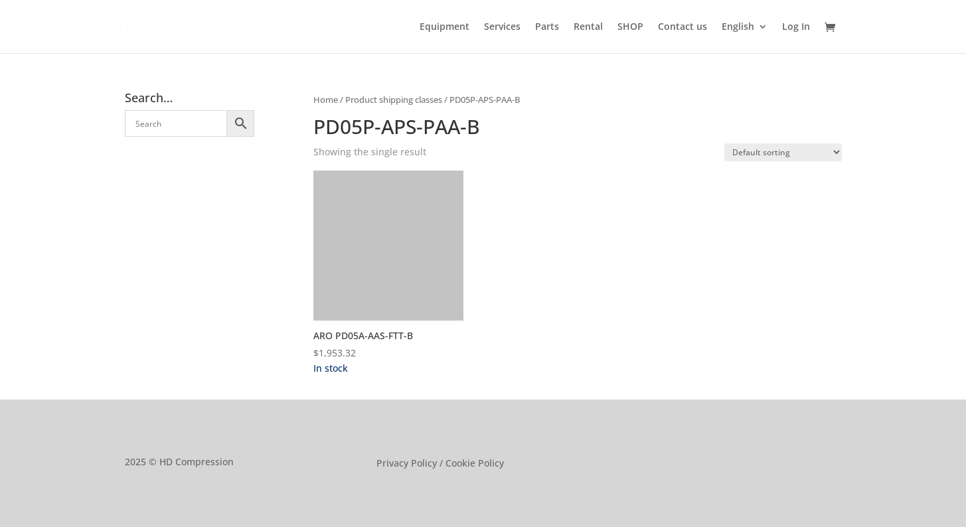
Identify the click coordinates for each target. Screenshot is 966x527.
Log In (796, 27)
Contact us (682, 27)
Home (325, 100)
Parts (547, 27)
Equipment (444, 27)
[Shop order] (783, 152)
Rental (588, 27)
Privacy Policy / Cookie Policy (440, 464)
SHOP (630, 27)
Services (502, 27)
